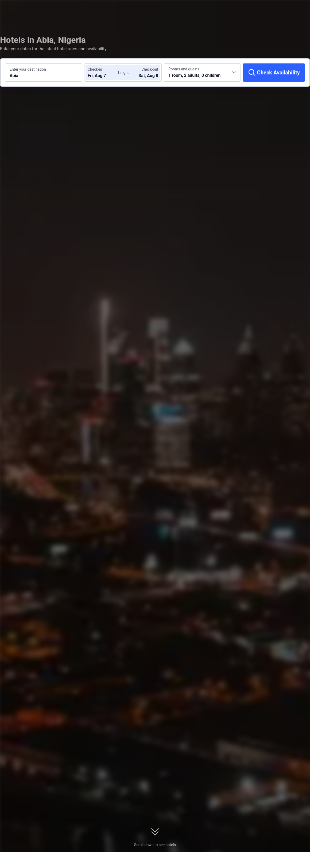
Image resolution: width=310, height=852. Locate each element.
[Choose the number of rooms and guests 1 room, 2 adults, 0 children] (202, 72)
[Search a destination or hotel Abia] (43, 72)
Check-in (95, 69)
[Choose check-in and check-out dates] (103, 72)
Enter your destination (28, 69)
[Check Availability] (274, 72)
